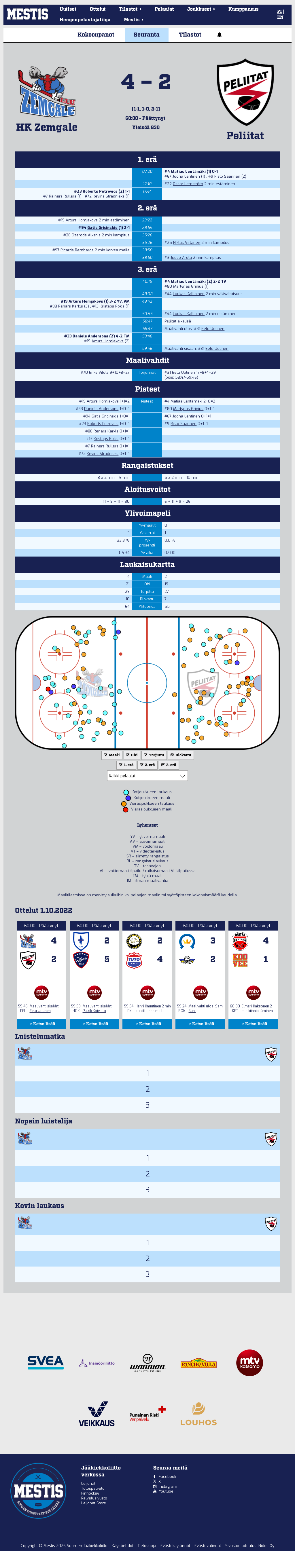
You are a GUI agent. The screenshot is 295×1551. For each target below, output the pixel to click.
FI (279, 12)
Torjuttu (153, 755)
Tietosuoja (147, 1545)
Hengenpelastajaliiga (85, 20)
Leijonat (88, 1483)
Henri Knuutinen (148, 1006)
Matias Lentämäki (188, 171)
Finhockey (90, 1493)
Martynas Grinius (188, 286)
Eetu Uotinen (212, 328)
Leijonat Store (93, 1503)
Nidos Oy (266, 1545)
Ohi (131, 755)
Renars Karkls (70, 306)
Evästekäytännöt (175, 1545)
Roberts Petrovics (100, 191)
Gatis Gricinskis (102, 227)
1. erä (126, 765)
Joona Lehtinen (186, 176)
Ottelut (98, 9)
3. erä (168, 765)
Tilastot (190, 35)
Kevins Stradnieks (108, 196)
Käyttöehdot (123, 1545)
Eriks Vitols (99, 372)
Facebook (167, 1476)
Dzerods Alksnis (86, 235)
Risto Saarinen (227, 176)
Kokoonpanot (95, 35)
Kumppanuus (243, 9)
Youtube (166, 1491)
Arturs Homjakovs (82, 220)
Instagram (168, 1486)
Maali (111, 755)
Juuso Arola (181, 257)
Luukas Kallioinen (189, 293)
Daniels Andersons (90, 336)
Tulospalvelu (93, 1488)
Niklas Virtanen (186, 242)
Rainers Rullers (62, 196)
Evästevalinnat (207, 1545)
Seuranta (147, 35)
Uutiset (68, 9)
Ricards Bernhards (77, 250)
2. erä (147, 765)
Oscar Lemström (188, 183)
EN (280, 17)
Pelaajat (164, 9)
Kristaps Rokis (112, 306)
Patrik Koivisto (94, 1011)
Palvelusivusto (94, 1498)
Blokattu (180, 755)
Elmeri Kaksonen (255, 1006)
